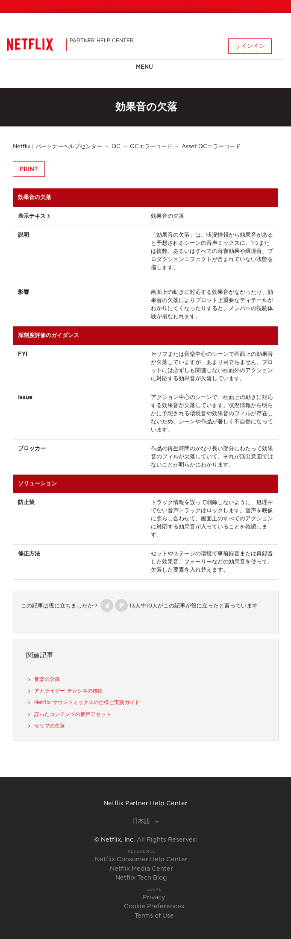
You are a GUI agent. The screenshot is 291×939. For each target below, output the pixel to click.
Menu (144, 67)
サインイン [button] (250, 46)
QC (116, 147)
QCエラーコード (151, 147)
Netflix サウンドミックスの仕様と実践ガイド (87, 702)
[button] (106, 605)
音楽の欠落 (47, 679)
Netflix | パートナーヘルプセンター (57, 147)
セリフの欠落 (49, 725)
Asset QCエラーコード (211, 147)
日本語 (142, 822)
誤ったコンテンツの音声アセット (72, 714)
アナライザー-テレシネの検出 (68, 690)
